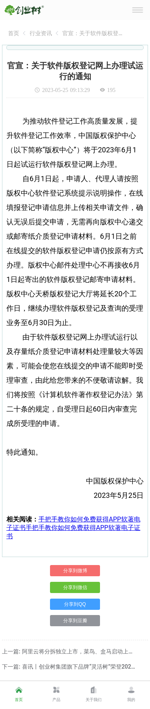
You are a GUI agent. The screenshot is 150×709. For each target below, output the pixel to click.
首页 (13, 33)
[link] (13, 33)
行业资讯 (41, 33)
